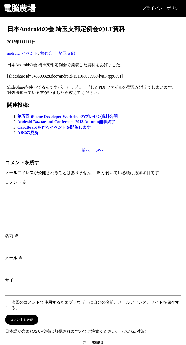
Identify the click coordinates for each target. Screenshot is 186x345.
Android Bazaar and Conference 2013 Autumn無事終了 (66, 122)
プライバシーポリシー (162, 8)
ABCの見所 (27, 132)
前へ (86, 150)
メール (14, 258)
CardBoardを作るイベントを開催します (54, 127)
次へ (100, 150)
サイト (11, 280)
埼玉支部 (67, 53)
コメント (16, 182)
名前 (11, 236)
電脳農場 (19, 8)
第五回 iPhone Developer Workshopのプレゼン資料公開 (67, 116)
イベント (30, 53)
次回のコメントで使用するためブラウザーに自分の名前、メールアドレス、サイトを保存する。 (95, 305)
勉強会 (46, 53)
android (13, 53)
